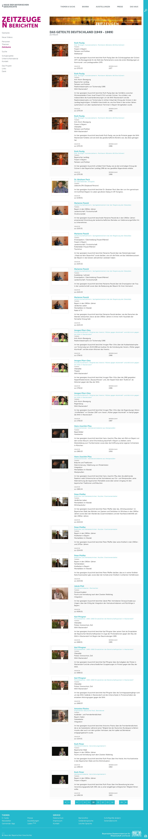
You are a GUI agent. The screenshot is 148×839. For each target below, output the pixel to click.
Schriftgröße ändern (112, 818)
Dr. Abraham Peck (107, 180)
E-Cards (5, 818)
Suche (4, 52)
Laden (31, 824)
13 (107, 802)
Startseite (6, 33)
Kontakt (5, 61)
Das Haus (134, 7)
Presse (120, 7)
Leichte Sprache (85, 824)
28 (121, 802)
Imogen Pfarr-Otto (107, 332)
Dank (4, 71)
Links (4, 69)
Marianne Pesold (107, 204)
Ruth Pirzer (107, 745)
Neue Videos (7, 37)
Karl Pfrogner (107, 618)
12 (103, 802)
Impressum (57, 821)
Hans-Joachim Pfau (107, 427)
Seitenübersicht (110, 821)
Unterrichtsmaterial (10, 59)
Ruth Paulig (107, 44)
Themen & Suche (67, 7)
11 (98, 802)
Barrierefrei (83, 818)
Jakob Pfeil (107, 587)
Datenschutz (58, 818)
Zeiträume (6, 47)
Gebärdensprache (86, 821)
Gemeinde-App (8, 824)
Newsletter (6, 821)
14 (112, 802)
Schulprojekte (7, 56)
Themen (5, 44)
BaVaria (85, 7)
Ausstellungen (103, 7)
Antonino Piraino (107, 710)
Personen (6, 42)
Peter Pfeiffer (107, 495)
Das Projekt (6, 66)
